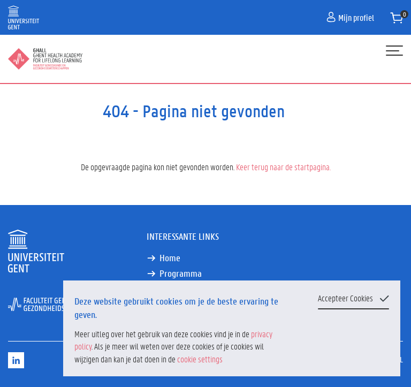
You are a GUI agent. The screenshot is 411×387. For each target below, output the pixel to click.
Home (169, 258)
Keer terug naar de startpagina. (283, 166)
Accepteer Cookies (345, 297)
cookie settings (200, 359)
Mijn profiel (350, 17)
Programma (180, 273)
